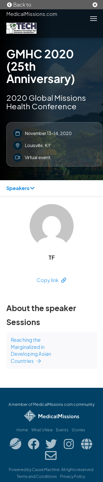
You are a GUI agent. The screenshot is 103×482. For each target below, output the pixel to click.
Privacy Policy (72, 476)
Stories (78, 429)
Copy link (51, 280)
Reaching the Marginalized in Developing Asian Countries (31, 350)
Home (22, 429)
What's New (42, 429)
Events (62, 429)
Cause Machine (46, 469)
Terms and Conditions (37, 476)
